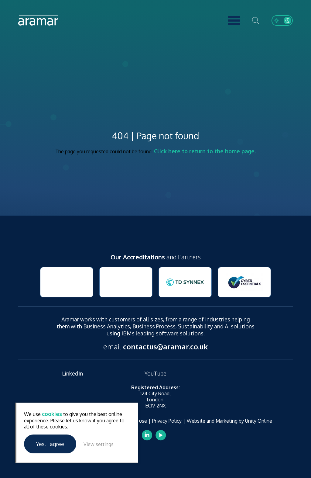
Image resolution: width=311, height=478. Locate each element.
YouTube (155, 373)
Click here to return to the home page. (205, 151)
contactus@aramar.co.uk (165, 346)
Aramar (38, 21)
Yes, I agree (50, 444)
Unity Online (258, 421)
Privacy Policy (167, 421)
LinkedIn (72, 373)
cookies (52, 413)
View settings (99, 444)
